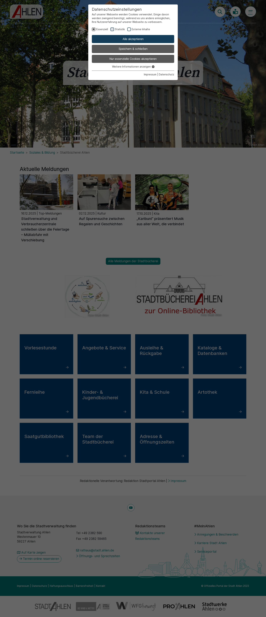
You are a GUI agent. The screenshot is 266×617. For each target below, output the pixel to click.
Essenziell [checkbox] (102, 29)
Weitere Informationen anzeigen (133, 66)
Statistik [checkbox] (120, 29)
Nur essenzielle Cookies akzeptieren (133, 59)
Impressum (150, 74)
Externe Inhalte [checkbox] (141, 29)
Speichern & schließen (133, 49)
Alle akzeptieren (133, 39)
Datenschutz (166, 74)
